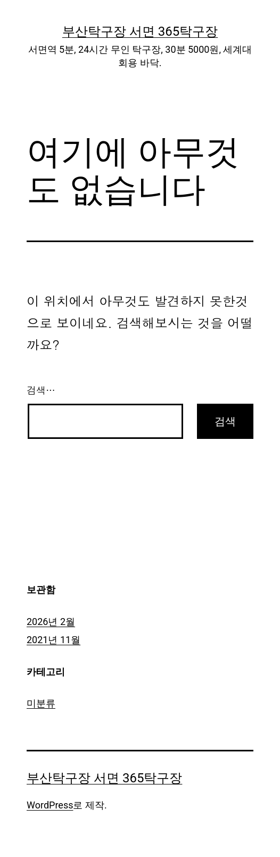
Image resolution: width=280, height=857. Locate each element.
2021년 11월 (53, 639)
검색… (41, 390)
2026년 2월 (51, 621)
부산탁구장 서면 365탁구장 (140, 31)
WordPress (50, 805)
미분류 (41, 703)
